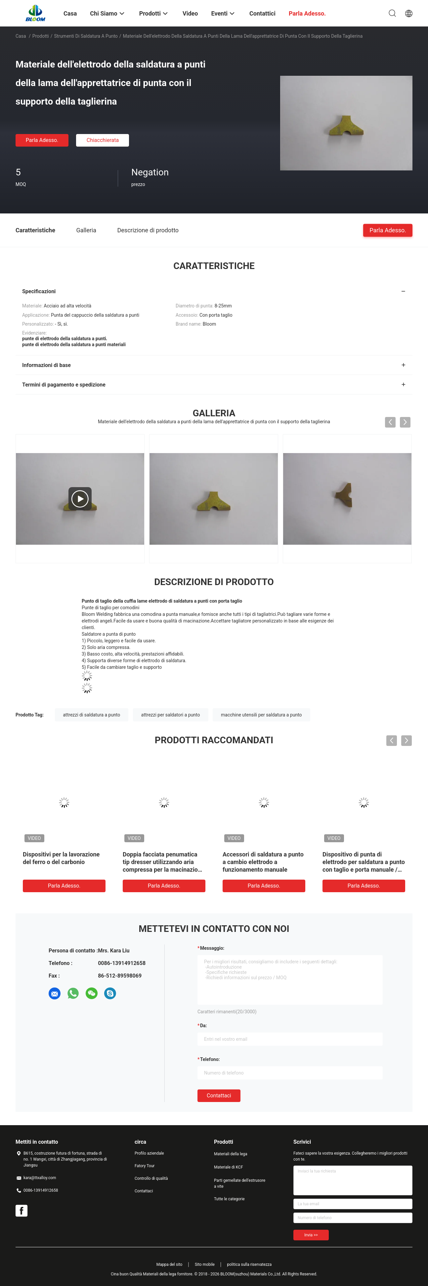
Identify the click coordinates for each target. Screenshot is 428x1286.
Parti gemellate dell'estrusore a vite (239, 1183)
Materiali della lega (230, 1154)
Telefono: (210, 1059)
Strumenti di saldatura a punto (86, 36)
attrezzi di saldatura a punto (91, 714)
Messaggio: (212, 948)
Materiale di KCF (228, 1167)
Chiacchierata (103, 140)
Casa (21, 36)
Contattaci (219, 1095)
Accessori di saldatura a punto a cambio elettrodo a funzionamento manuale (263, 862)
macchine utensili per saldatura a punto (261, 714)
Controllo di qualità (151, 1178)
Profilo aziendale (149, 1153)
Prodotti (40, 36)
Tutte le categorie (229, 1199)
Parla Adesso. (42, 140)
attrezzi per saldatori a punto (170, 714)
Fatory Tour (144, 1166)
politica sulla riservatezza (249, 1264)
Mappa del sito (169, 1264)
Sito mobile (205, 1264)
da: (203, 1025)
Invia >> (311, 1235)
